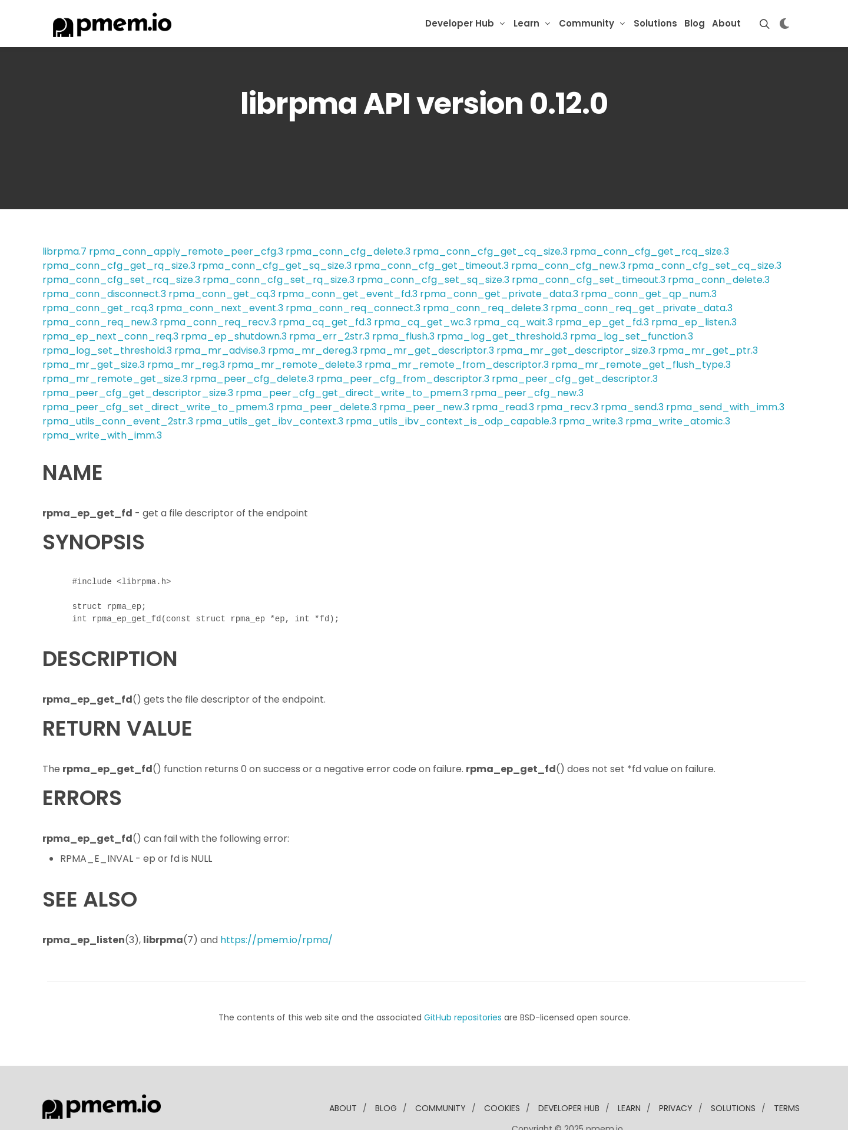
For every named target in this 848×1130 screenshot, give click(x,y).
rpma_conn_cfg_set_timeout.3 (588, 244)
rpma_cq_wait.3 (513, 286)
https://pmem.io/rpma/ (276, 904)
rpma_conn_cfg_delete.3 (348, 215)
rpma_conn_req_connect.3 (353, 272)
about (343, 1072)
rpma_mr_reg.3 (186, 328)
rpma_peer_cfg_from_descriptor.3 (402, 343)
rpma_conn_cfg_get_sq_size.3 (275, 229)
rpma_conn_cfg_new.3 (568, 229)
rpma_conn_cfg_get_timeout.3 (431, 229)
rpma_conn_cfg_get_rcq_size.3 (649, 215)
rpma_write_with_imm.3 (102, 399)
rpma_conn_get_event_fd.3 (348, 258)
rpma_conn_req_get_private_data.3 (642, 272)
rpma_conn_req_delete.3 (485, 272)
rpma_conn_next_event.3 (219, 272)
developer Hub (568, 1072)
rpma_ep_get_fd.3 (602, 286)
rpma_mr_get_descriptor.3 (427, 314)
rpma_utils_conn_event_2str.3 (117, 385)
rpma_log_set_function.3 (631, 300)
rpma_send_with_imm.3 (725, 371)
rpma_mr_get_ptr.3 (708, 314)
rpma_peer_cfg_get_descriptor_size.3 (137, 357)
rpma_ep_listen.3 (694, 286)
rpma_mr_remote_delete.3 (294, 328)
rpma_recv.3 (567, 371)
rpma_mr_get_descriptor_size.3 (575, 314)
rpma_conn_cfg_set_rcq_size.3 (121, 244)
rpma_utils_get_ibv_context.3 (269, 385)
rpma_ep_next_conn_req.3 (110, 300)
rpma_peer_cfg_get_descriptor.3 (575, 343)
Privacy (676, 1072)
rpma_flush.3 (403, 300)
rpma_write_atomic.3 (677, 385)
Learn (526, 23)
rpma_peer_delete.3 (326, 371)
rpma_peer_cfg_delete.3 (252, 343)
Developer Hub (459, 23)
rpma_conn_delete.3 (719, 244)
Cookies (502, 1072)
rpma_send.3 (632, 371)
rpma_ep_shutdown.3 (234, 300)
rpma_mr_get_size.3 (93, 328)
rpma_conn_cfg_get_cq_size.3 (490, 215)
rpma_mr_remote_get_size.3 (115, 343)
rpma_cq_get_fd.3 (325, 286)
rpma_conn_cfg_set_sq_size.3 (433, 244)
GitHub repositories (463, 981)
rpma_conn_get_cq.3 (222, 258)
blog (386, 1072)
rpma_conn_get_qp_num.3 (649, 258)
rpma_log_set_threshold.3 (107, 314)
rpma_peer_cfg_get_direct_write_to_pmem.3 (352, 357)
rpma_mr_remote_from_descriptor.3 (457, 328)
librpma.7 (64, 215)
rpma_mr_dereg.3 (312, 314)
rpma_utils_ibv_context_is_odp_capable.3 (451, 385)
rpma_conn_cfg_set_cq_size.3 (704, 229)
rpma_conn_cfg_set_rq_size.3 (279, 244)
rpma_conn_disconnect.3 (104, 258)
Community (586, 23)
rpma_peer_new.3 (424, 371)
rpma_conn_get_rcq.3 (98, 272)
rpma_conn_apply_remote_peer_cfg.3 (186, 215)
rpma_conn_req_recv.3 (218, 286)
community (440, 1072)
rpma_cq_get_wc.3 (422, 286)
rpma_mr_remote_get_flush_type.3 (641, 328)
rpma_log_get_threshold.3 (502, 300)
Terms (787, 1072)
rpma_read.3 (503, 371)
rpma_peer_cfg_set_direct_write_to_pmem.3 (158, 371)
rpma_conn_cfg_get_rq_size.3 (119, 229)
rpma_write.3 (591, 385)
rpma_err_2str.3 (329, 300)
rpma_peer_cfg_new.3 (527, 357)
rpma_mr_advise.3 (220, 314)
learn (629, 1072)
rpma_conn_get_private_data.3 (499, 258)
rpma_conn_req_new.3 (99, 286)
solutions (733, 1072)
